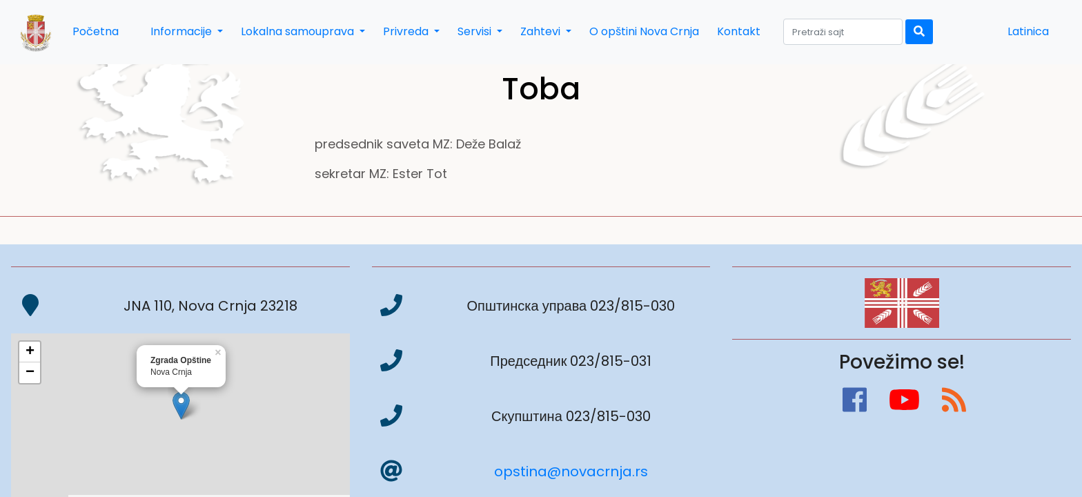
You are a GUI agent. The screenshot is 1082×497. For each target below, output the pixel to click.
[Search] (843, 32)
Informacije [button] (182, 31)
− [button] (30, 372)
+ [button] (30, 352)
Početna (95, 31)
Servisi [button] (476, 31)
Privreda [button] (407, 31)
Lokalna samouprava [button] (299, 31)
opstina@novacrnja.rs (571, 471)
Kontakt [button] (738, 31)
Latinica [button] (1028, 31)
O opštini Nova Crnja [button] (644, 31)
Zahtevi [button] (541, 31)
